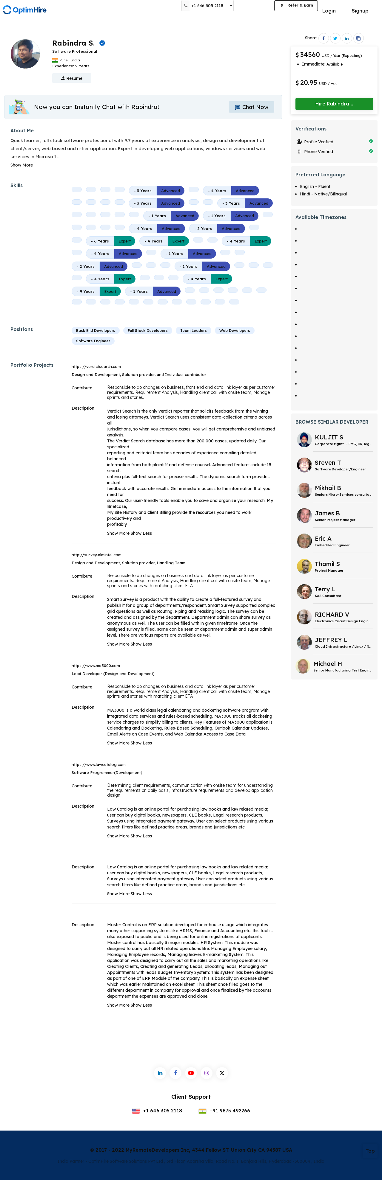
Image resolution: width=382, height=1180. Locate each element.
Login (329, 11)
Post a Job (254, 5)
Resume (71, 78)
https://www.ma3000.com (96, 665)
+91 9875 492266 (224, 1111)
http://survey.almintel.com (96, 554)
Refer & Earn (296, 6)
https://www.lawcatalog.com (99, 764)
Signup (360, 11)
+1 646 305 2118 (157, 1111)
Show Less (141, 533)
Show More (21, 165)
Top (370, 1151)
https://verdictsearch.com (96, 366)
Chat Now (251, 107)
